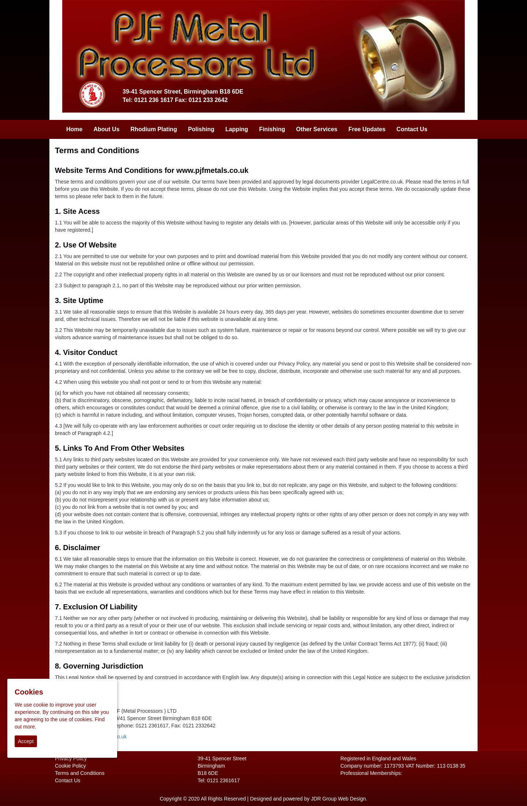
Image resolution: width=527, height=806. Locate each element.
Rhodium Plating (154, 129)
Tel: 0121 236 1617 (148, 100)
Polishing (201, 129)
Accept (26, 741)
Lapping (236, 129)
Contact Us (411, 129)
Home (74, 129)
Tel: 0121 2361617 (219, 780)
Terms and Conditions (79, 773)
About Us (106, 129)
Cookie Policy (70, 766)
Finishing (272, 129)
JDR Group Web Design (338, 799)
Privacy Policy (71, 758)
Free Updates (366, 129)
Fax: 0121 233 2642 (201, 100)
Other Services (316, 129)
